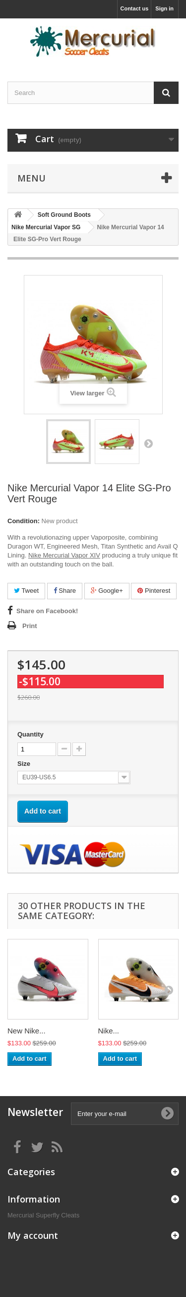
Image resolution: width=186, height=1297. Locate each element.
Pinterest (153, 590)
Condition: (23, 521)
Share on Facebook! (47, 611)
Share (65, 590)
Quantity (30, 734)
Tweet (26, 590)
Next (148, 443)
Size (24, 763)
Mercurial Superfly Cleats (43, 1215)
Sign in (164, 8)
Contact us (134, 8)
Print (29, 626)
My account (32, 1235)
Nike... (109, 1030)
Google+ (107, 590)
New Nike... (26, 1030)
